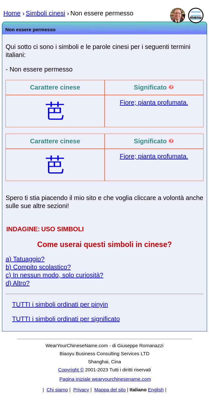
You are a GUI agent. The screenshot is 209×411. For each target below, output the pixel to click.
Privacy (81, 389)
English (156, 389)
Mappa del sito (110, 389)
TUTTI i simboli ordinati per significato (66, 318)
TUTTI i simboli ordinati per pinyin (60, 304)
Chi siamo (57, 389)
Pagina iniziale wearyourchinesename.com (105, 379)
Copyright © (71, 369)
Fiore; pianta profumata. (154, 102)
